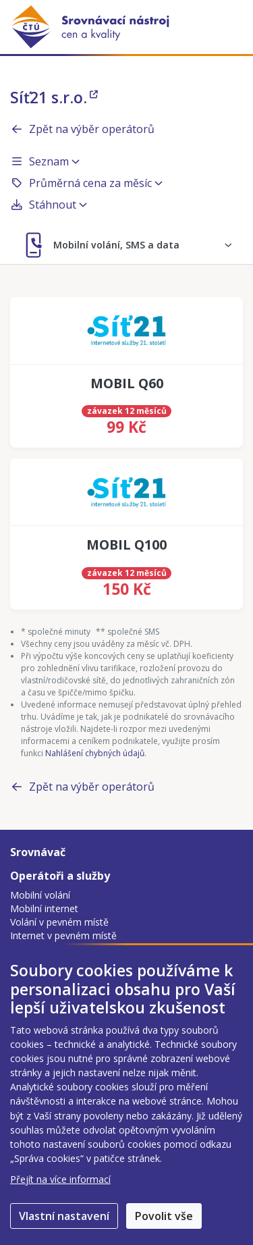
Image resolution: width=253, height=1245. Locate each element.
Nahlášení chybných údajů (94, 753)
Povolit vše (164, 1216)
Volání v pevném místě (59, 922)
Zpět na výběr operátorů (82, 129)
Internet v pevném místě (63, 935)
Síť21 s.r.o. (54, 97)
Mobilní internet (44, 908)
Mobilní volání (40, 895)
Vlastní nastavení (64, 1216)
